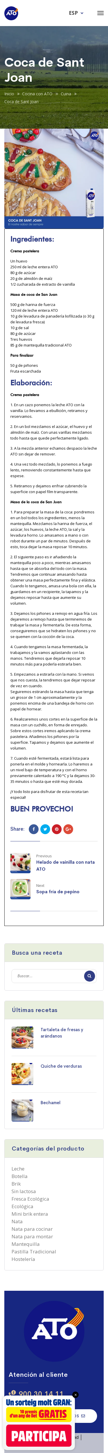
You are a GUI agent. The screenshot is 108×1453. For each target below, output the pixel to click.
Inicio (9, 93)
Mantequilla (26, 1244)
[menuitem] (77, 12)
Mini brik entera (30, 1213)
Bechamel (50, 1102)
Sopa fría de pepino (57, 891)
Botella (20, 1176)
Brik (16, 1183)
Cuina (66, 93)
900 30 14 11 (41, 1394)
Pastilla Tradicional (34, 1251)
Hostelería (23, 1259)
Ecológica (22, 1206)
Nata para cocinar (32, 1229)
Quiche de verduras (61, 1066)
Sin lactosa (24, 1191)
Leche (18, 1168)
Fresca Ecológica (30, 1198)
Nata (17, 1221)
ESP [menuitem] (73, 13)
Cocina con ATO (37, 93)
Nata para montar (32, 1236)
